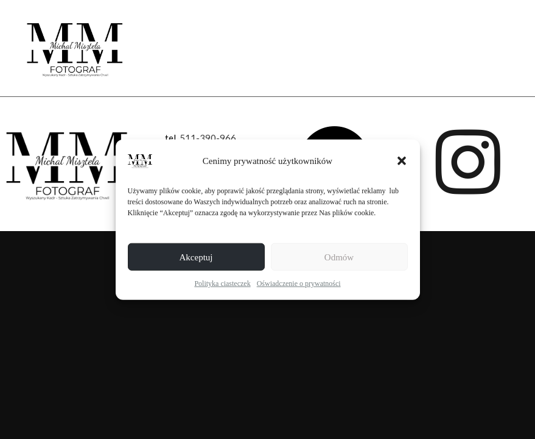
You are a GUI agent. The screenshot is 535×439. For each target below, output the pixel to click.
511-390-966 (208, 137)
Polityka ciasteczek (222, 283)
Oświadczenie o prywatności (299, 283)
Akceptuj (196, 257)
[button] (402, 161)
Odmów (339, 257)
